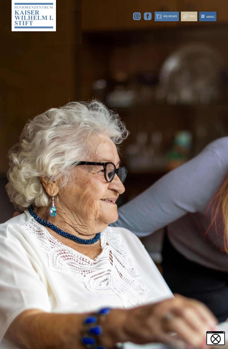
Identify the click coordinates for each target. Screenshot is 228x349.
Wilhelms (167, 16)
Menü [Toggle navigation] (207, 16)
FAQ (189, 16)
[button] (215, 338)
